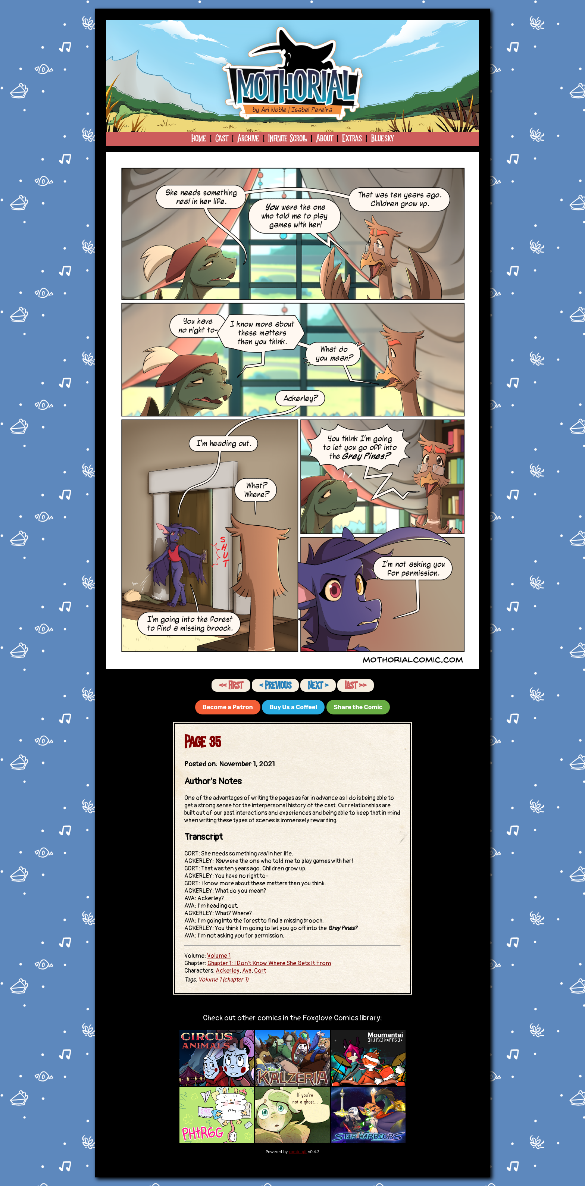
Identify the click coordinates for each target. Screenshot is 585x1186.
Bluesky (382, 138)
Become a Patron (228, 707)
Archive (248, 138)
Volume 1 (219, 956)
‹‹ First (231, 686)
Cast (221, 138)
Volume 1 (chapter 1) (223, 979)
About (324, 138)
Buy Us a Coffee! (293, 707)
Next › (318, 686)
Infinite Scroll (287, 138)
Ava (246, 970)
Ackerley (228, 970)
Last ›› (355, 686)
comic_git (298, 1151)
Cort (260, 970)
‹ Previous (275, 686)
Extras (352, 138)
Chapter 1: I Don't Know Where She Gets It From (269, 963)
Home (198, 138)
